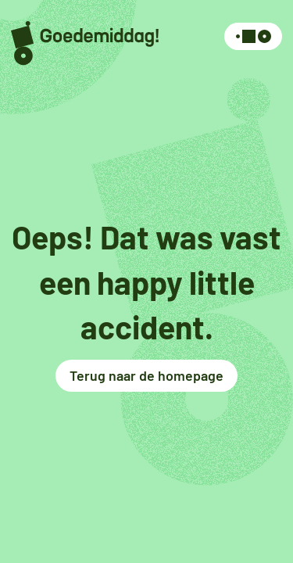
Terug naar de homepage (146, 375)
